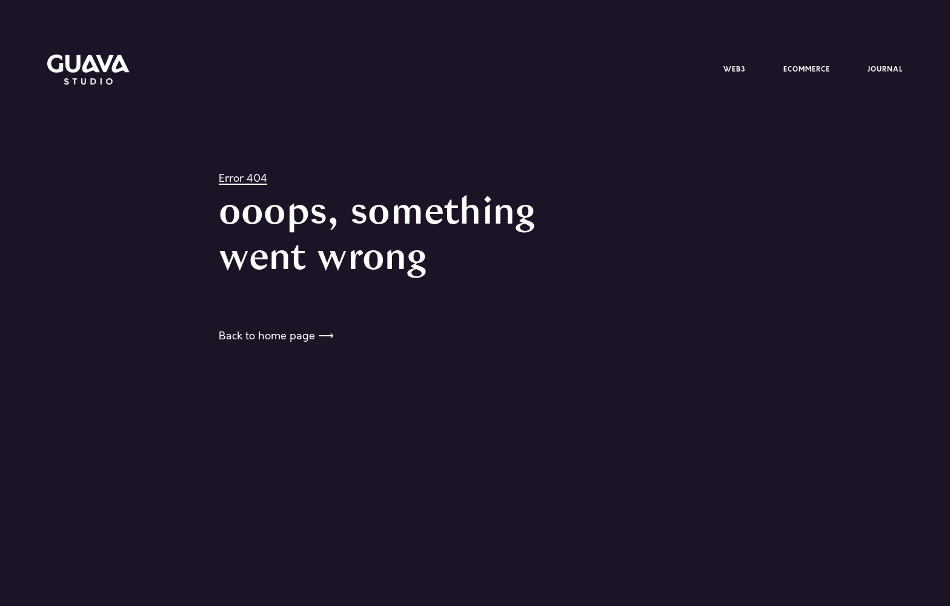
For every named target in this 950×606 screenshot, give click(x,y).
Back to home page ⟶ (276, 336)
